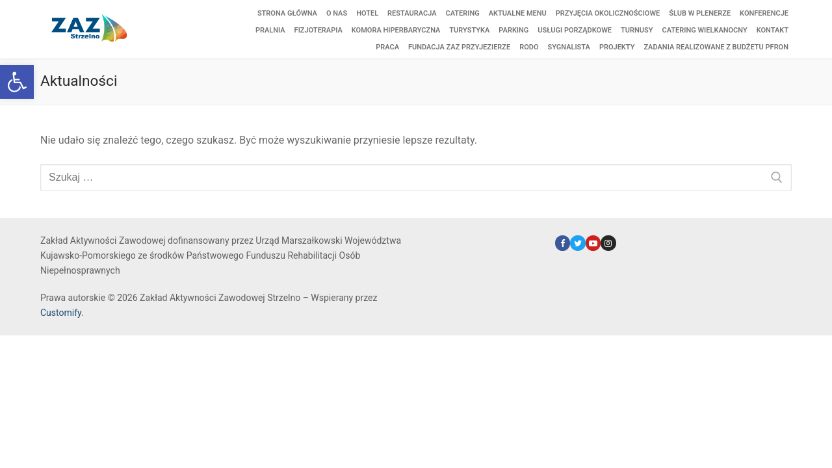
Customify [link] (60, 312)
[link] (17, 82)
